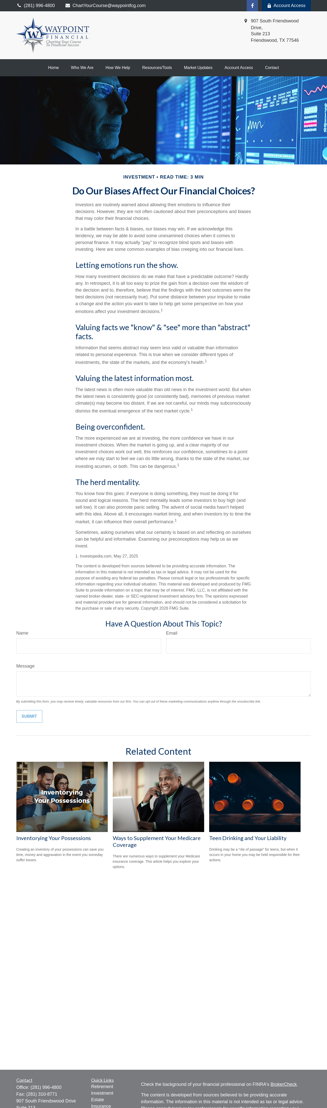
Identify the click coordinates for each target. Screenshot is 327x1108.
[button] (53, 67)
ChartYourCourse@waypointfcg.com (105, 5)
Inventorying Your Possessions (53, 838)
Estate (97, 1099)
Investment (102, 1093)
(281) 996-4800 (45, 1087)
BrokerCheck (284, 1084)
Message (25, 666)
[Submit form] (29, 716)
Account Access (286, 5)
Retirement (102, 1086)
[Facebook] (252, 5)
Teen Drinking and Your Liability (247, 838)
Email (171, 633)
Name (22, 633)
